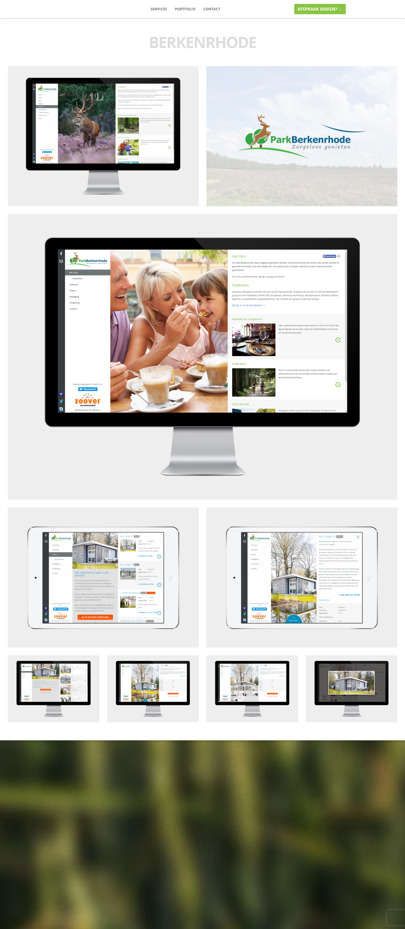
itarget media (72, 9)
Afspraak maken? (320, 9)
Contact (211, 8)
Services (159, 8)
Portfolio (185, 8)
